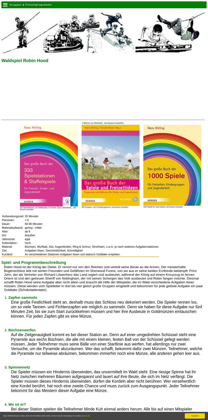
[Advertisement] (30, 92)
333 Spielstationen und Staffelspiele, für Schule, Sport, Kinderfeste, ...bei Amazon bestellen (49, 208)
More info (86, 416)
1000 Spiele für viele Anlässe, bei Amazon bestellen (172, 206)
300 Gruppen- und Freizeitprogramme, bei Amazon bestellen (111, 206)
